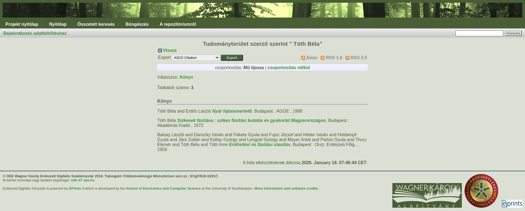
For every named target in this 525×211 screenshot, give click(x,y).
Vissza (170, 50)
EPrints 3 (76, 188)
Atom (311, 57)
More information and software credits (286, 188)
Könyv (186, 77)
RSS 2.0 (359, 57)
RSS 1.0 (334, 57)
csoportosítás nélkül (288, 67)
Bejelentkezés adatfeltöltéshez (34, 33)
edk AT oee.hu (83, 180)
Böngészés (137, 24)
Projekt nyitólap (21, 24)
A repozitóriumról (178, 24)
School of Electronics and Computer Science (163, 188)
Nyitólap (57, 24)
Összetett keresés (96, 24)
